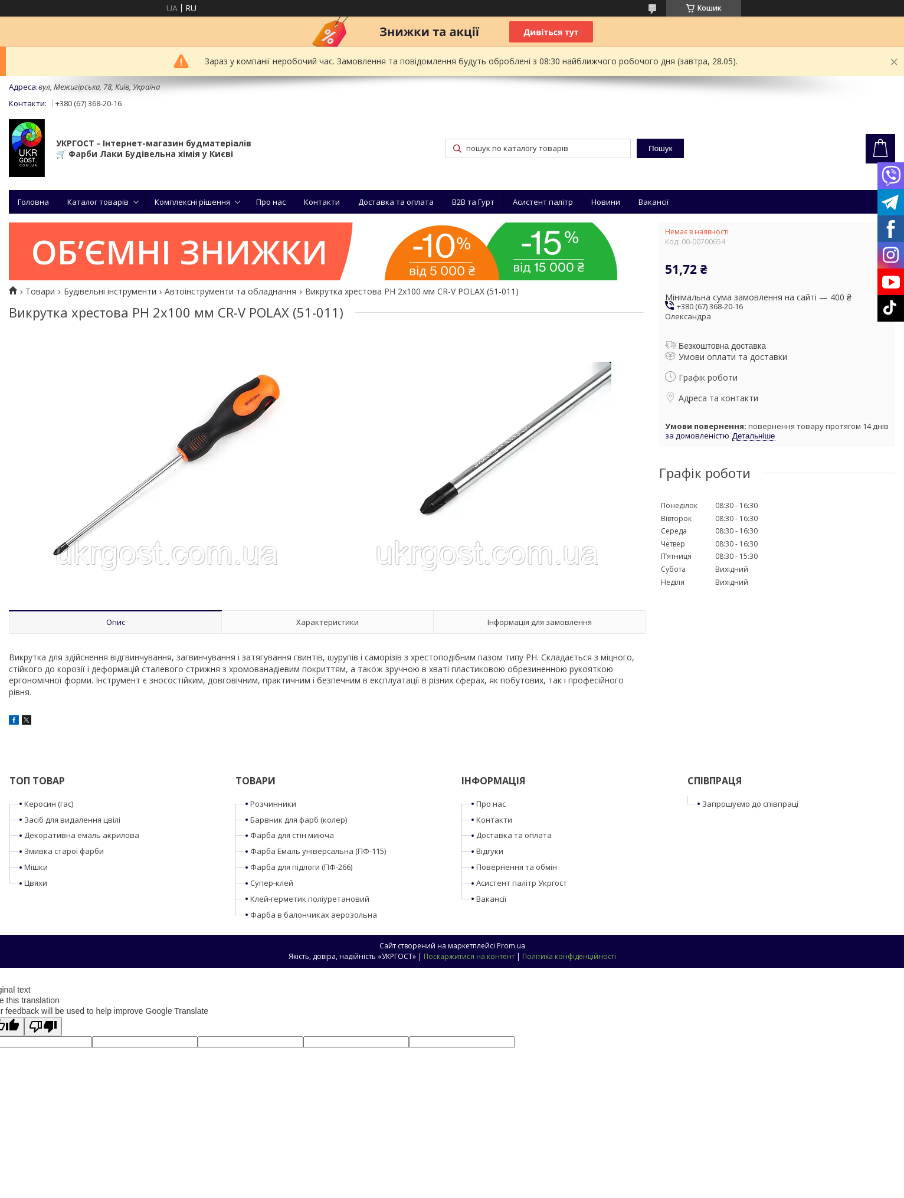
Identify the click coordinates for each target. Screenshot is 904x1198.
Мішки (36, 867)
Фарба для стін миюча (292, 835)
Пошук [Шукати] (660, 148)
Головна (33, 202)
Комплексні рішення (192, 202)
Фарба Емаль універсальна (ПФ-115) (318, 851)
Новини (605, 202)
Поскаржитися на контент (469, 956)
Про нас (271, 202)
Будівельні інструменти (110, 291)
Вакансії (653, 202)
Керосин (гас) (48, 803)
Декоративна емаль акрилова (81, 835)
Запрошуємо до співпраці (750, 803)
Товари (40, 291)
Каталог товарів (98, 202)
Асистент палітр (543, 202)
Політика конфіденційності (569, 956)
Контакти (322, 202)
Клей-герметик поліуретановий (309, 898)
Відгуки (489, 851)
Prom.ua (511, 946)
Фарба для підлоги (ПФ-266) (301, 867)
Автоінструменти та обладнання (230, 291)
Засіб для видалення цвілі (72, 819)
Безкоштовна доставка (722, 346)
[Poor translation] (43, 1026)
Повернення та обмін (516, 867)
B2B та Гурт (473, 202)
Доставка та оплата (396, 202)
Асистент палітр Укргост (521, 883)
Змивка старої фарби (64, 851)
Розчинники (273, 803)
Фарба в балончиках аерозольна (313, 914)
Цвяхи (35, 883)
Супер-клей (271, 883)
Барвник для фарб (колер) (298, 819)
